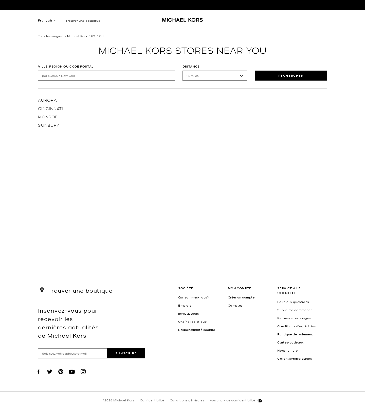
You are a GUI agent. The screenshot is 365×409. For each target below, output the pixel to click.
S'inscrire (126, 353)
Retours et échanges (294, 318)
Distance (191, 66)
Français (45, 20)
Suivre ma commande (295, 310)
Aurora (47, 99)
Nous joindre (287, 350)
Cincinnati (50, 108)
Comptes (235, 305)
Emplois (184, 305)
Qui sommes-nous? (193, 297)
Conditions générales (187, 400)
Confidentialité (152, 400)
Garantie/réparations (294, 358)
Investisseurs (188, 313)
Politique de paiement (295, 334)
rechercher (291, 75)
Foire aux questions (293, 302)
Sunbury (48, 124)
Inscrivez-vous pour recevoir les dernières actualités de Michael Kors (68, 323)
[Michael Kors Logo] (182, 22)
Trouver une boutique (83, 20)
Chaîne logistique (192, 321)
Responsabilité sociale (196, 330)
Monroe (48, 116)
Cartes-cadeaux (290, 342)
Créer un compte (241, 297)
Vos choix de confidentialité (236, 400)
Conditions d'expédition (296, 326)
